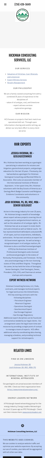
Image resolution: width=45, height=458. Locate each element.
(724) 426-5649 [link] (22, 4)
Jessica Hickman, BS (22, 364)
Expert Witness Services (17, 80)
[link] (22, 9)
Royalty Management (16, 82)
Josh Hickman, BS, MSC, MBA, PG (22, 367)
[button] (6, 4)
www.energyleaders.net (32, 412)
